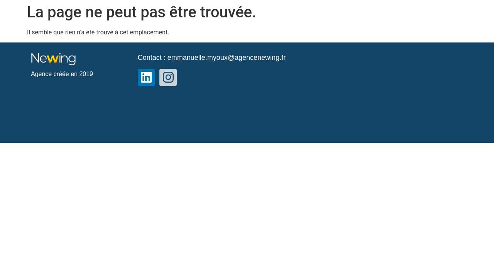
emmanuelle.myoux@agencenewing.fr (226, 57)
